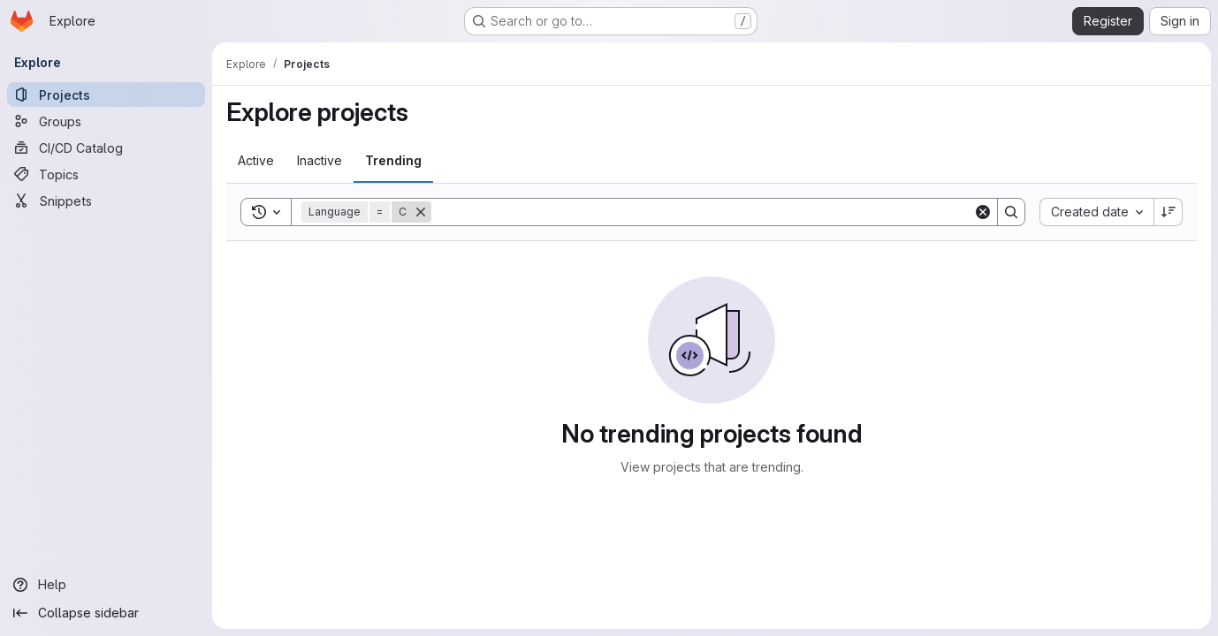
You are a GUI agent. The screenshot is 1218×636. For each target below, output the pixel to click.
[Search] (702, 212)
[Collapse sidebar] (106, 613)
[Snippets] (106, 200)
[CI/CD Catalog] (106, 147)
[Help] (106, 584)
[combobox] (1096, 212)
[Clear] (982, 212)
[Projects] (106, 94)
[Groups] (106, 121)
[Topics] (106, 174)
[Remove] (420, 212)
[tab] (255, 161)
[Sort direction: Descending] (1168, 212)
